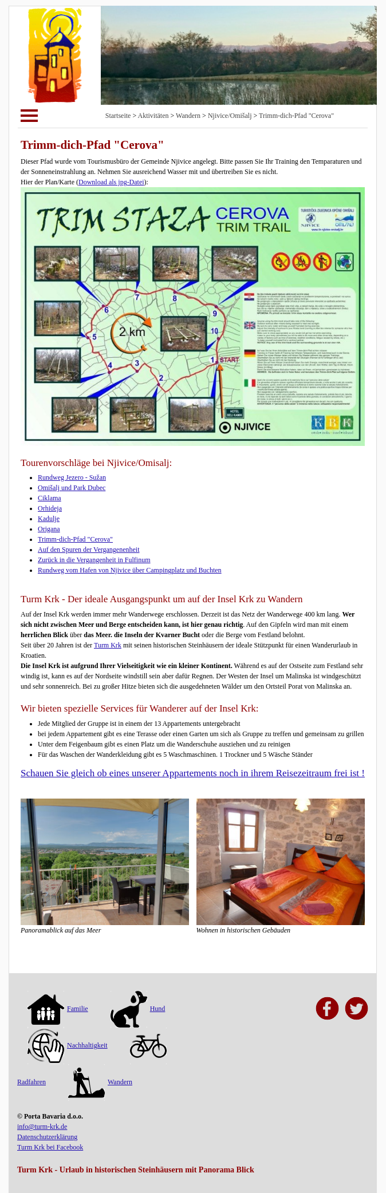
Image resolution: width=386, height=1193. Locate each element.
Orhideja (50, 508)
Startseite (118, 116)
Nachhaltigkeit (67, 1045)
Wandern (188, 116)
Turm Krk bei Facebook (50, 1147)
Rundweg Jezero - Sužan (72, 477)
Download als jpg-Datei (111, 182)
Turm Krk (107, 645)
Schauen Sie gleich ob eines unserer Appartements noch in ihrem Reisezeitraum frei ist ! (193, 773)
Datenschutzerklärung (47, 1137)
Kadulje (49, 519)
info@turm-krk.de (42, 1127)
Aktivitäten (153, 116)
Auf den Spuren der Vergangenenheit (89, 550)
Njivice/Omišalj (230, 116)
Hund (138, 1008)
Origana (49, 529)
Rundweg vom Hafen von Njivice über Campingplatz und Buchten (130, 570)
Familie (57, 1008)
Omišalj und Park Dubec (71, 488)
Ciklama (49, 498)
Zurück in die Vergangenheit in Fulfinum (94, 560)
